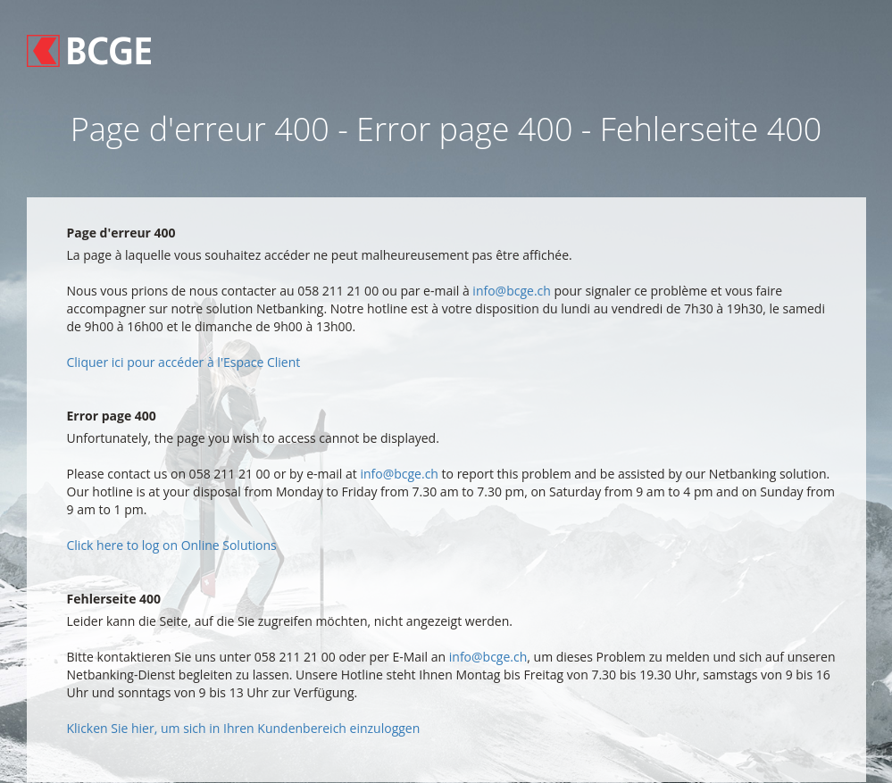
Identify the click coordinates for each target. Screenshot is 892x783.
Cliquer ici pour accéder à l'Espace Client (184, 362)
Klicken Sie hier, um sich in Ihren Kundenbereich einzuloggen (244, 728)
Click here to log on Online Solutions (172, 545)
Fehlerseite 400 (114, 598)
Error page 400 (111, 415)
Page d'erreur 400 (121, 232)
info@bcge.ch (511, 290)
